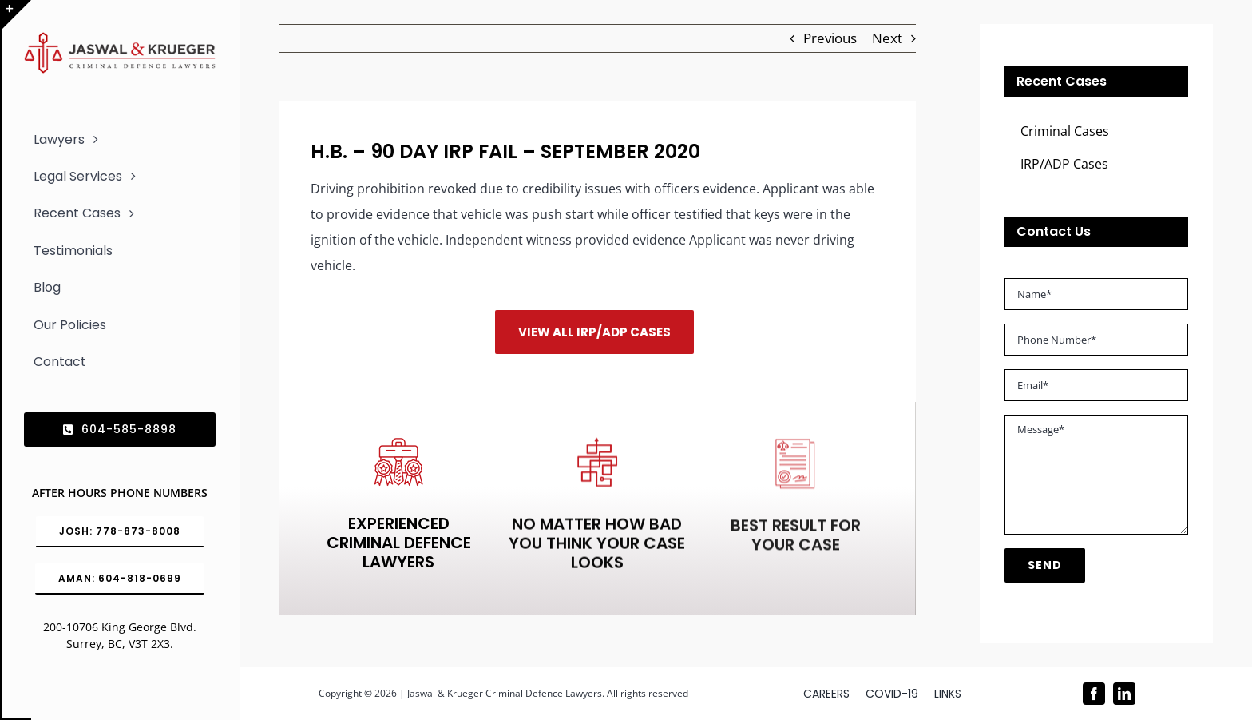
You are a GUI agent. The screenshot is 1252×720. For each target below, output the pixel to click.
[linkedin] (1124, 693)
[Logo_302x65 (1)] (120, 39)
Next (887, 38)
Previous (830, 38)
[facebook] (1094, 693)
